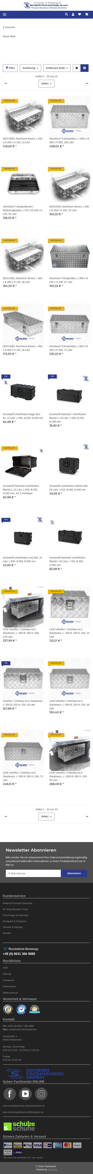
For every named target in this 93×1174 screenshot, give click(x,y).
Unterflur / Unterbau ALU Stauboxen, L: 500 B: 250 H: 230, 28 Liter (23, 703)
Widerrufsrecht (10, 992)
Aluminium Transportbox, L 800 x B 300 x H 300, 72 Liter (68, 348)
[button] (67, 14)
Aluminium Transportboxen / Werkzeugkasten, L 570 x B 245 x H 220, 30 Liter (22, 210)
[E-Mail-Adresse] (33, 873)
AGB (5, 967)
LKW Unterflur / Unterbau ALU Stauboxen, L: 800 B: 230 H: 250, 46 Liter (69, 705)
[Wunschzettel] (79, 14)
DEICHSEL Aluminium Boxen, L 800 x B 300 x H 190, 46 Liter (22, 348)
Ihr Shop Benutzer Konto (15, 909)
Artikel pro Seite (55, 68)
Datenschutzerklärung (62, 857)
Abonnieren (74, 873)
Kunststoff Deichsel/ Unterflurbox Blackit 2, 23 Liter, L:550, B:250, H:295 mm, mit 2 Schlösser (21, 490)
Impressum (8, 980)
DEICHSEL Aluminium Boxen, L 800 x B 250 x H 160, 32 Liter (69, 208)
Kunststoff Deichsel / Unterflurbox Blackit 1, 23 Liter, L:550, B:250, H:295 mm (67, 418)
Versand (39, 1158)
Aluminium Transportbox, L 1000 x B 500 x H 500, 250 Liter (69, 140)
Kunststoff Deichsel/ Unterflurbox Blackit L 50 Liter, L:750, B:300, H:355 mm (67, 561)
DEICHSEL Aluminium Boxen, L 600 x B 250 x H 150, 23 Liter (22, 140)
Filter (10, 68)
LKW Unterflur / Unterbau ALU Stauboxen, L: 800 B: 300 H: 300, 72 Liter (23, 776)
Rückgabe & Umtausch (14, 921)
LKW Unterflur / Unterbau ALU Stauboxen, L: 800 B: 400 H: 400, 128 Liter (21, 633)
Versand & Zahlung (12, 927)
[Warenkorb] (86, 14)
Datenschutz (9, 986)
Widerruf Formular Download (17, 903)
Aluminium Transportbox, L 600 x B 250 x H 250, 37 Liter (68, 280)
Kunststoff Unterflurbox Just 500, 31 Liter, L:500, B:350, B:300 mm (22, 559)
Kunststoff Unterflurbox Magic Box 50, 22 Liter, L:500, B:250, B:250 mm (23, 416)
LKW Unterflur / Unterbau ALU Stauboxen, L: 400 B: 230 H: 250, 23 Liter (69, 633)
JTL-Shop (52, 1169)
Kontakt (7, 933)
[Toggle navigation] (4, 14)
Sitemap (7, 974)
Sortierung (29, 68)
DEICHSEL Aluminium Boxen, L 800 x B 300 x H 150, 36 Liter (22, 280)
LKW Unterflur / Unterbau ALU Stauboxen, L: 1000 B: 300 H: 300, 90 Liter (68, 776)
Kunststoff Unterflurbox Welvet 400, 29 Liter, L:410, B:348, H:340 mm (68, 488)
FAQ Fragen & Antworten (15, 915)
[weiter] (87, 84)
